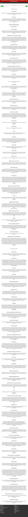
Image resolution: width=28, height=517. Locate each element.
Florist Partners (16, 506)
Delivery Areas (2, 510)
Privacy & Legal (16, 511)
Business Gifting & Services (4, 507)
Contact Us (1, 508)
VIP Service (15, 508)
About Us (1, 506)
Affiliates (15, 507)
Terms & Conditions (17, 510)
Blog (15, 512)
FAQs (1, 511)
